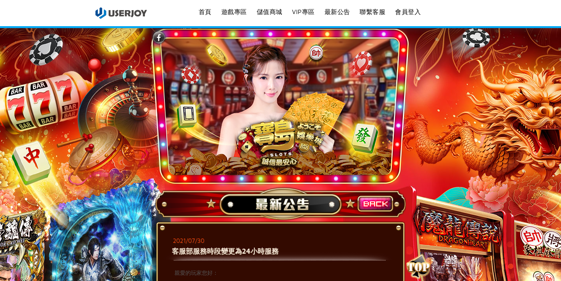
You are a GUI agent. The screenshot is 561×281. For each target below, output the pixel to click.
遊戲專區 (234, 11)
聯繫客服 (372, 11)
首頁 (205, 11)
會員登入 (408, 11)
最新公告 (337, 11)
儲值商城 (269, 11)
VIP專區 (303, 11)
